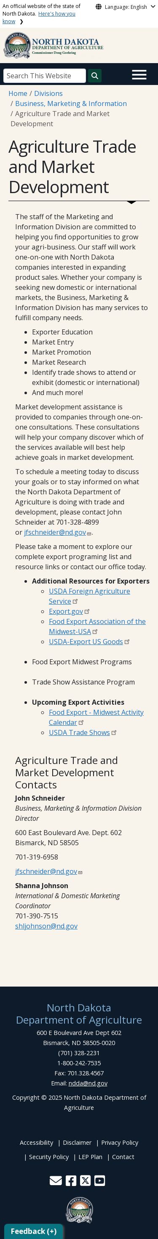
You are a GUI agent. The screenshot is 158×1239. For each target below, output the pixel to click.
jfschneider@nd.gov (55, 532)
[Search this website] (95, 75)
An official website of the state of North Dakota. (41, 14)
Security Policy (49, 1157)
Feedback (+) (33, 1231)
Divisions (48, 93)
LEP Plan (90, 1157)
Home (17, 93)
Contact (123, 1157)
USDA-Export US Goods (86, 641)
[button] (57, 1183)
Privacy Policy (119, 1142)
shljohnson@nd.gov (46, 926)
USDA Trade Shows (79, 732)
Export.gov (66, 611)
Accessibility (36, 1142)
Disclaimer (77, 1142)
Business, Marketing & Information (71, 103)
